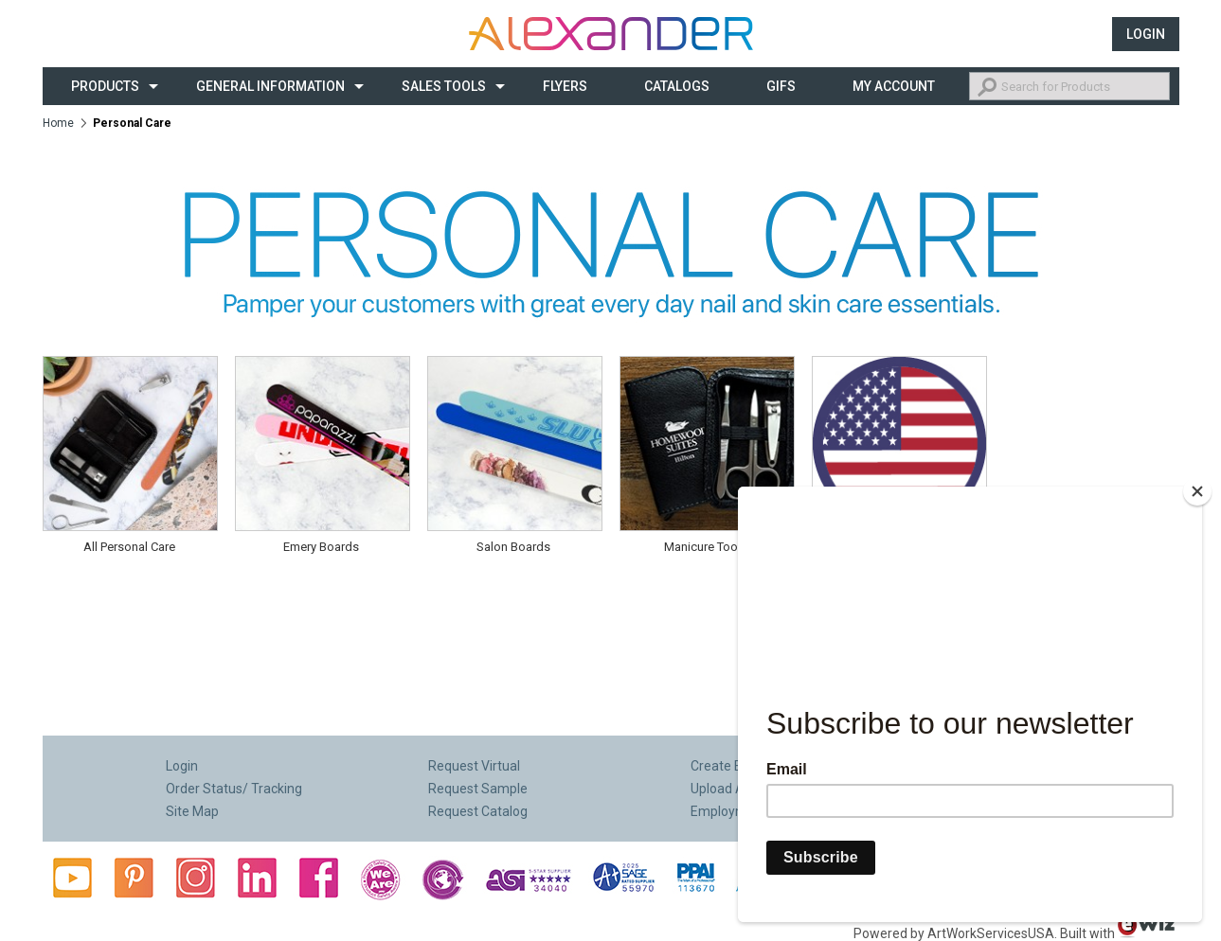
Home (58, 123)
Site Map (192, 811)
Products (105, 86)
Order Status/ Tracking (234, 788)
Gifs (781, 86)
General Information (270, 86)
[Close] (1197, 491)
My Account (894, 86)
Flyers (565, 86)
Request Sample (478, 788)
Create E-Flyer (733, 765)
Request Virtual (474, 765)
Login (1145, 34)
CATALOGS (676, 86)
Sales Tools (444, 86)
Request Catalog (478, 811)
